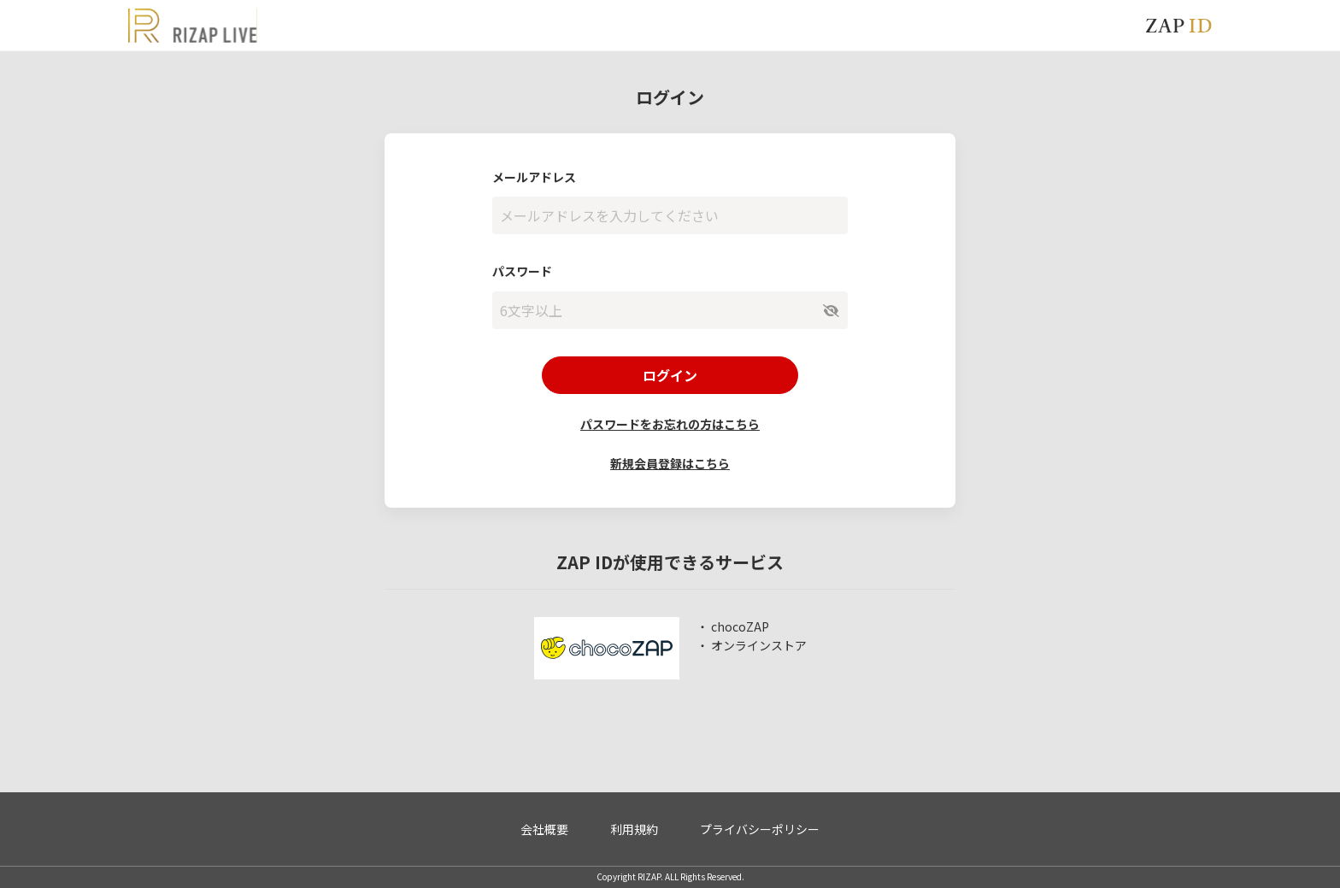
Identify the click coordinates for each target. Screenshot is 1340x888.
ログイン (670, 375)
